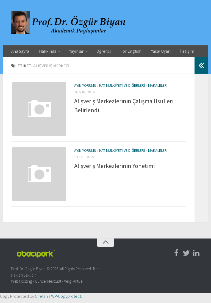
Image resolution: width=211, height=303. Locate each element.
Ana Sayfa (19, 52)
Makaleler (157, 87)
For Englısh (119, 52)
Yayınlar (70, 52)
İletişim (169, 52)
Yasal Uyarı (146, 52)
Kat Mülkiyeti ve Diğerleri (122, 87)
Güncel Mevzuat (48, 284)
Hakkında (44, 52)
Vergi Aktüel (73, 284)
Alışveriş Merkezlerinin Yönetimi (114, 168)
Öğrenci (95, 52)
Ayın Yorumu (85, 87)
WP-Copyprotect (66, 299)
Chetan (41, 299)
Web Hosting (21, 284)
